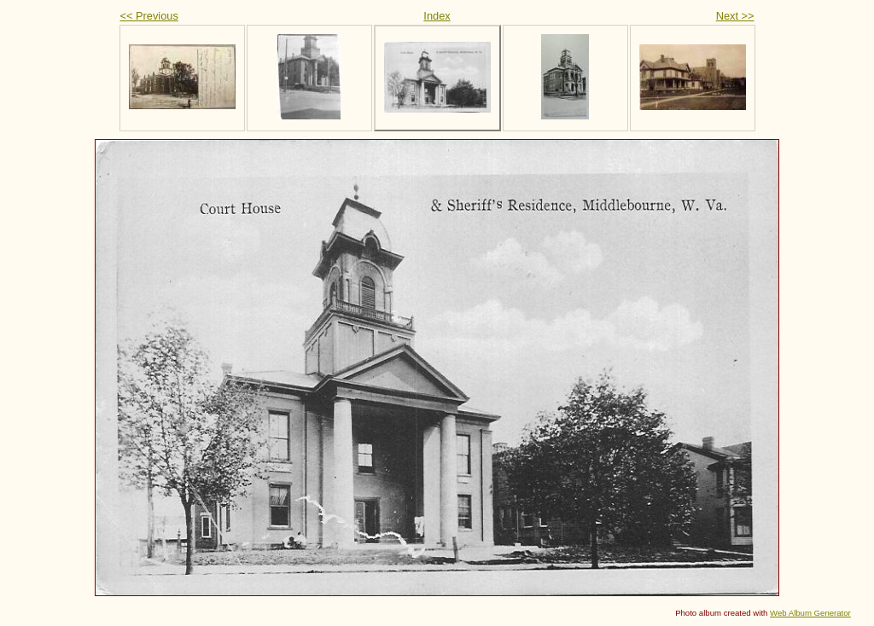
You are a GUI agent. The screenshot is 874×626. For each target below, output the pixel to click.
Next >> (735, 15)
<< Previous (149, 15)
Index (436, 15)
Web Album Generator (810, 612)
